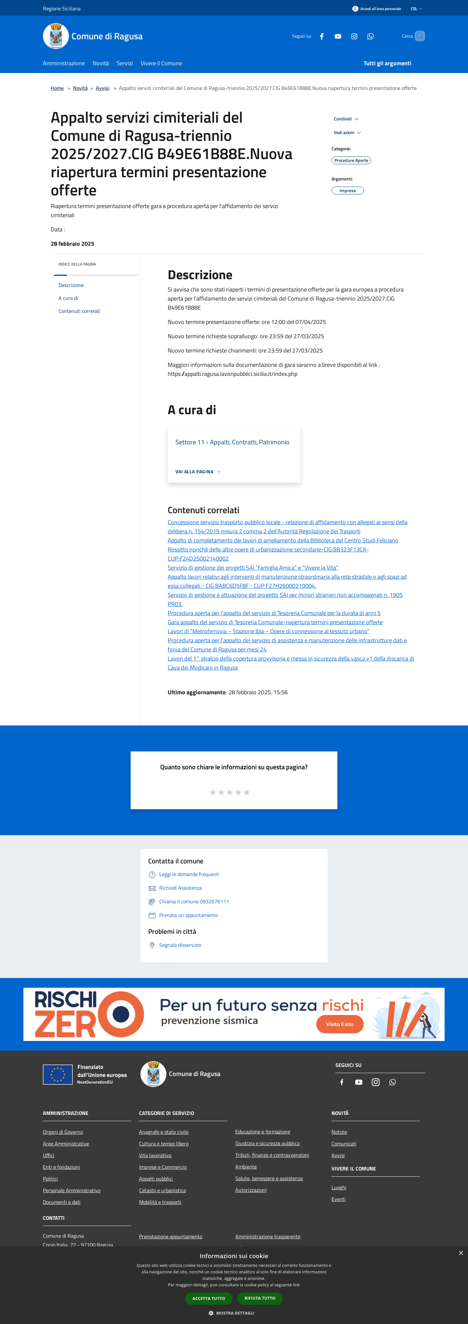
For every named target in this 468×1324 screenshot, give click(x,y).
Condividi (347, 119)
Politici (50, 1178)
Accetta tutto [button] (209, 1298)
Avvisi (103, 88)
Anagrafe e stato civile (163, 1132)
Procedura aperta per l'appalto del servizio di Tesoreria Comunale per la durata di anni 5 (274, 613)
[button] (234, 1313)
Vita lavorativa (155, 1155)
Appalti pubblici (156, 1178)
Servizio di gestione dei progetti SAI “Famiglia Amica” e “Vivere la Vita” (253, 567)
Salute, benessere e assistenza (269, 1178)
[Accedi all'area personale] (377, 8)
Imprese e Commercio (163, 1167)
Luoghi (339, 1187)
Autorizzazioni (251, 1190)
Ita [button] (417, 8)
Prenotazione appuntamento (170, 1236)
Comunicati (344, 1143)
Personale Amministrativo (71, 1190)
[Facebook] (310, 35)
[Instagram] (343, 35)
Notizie (339, 1132)
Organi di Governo (63, 1132)
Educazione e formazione (262, 1131)
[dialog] (234, 1285)
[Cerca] (417, 36)
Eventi (339, 1199)
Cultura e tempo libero (163, 1143)
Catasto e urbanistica (162, 1190)
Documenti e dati (62, 1202)
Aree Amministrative (66, 1143)
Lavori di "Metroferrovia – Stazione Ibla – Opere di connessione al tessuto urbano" (269, 631)
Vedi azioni (348, 133)
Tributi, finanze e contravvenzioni (272, 1155)
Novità (80, 88)
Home (57, 88)
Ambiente (246, 1166)
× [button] (460, 1253)
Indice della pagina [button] (77, 264)
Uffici (48, 1155)
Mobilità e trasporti (160, 1202)
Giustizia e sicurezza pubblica (267, 1143)
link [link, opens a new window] (296, 1285)
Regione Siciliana (62, 8)
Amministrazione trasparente (267, 1236)
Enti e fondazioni (61, 1167)
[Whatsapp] (359, 35)
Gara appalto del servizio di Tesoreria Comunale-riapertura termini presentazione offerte (275, 622)
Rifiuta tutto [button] (260, 1298)
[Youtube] (326, 35)
